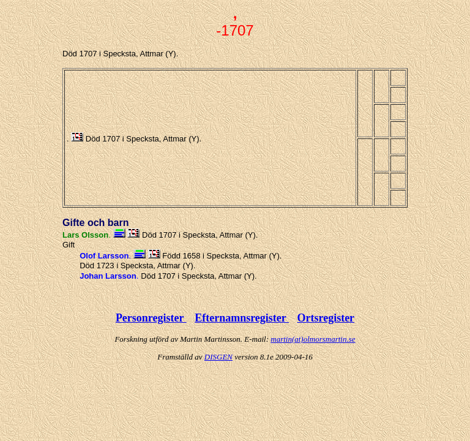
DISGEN (218, 356)
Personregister (151, 318)
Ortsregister (325, 318)
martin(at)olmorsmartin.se (312, 339)
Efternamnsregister (242, 318)
